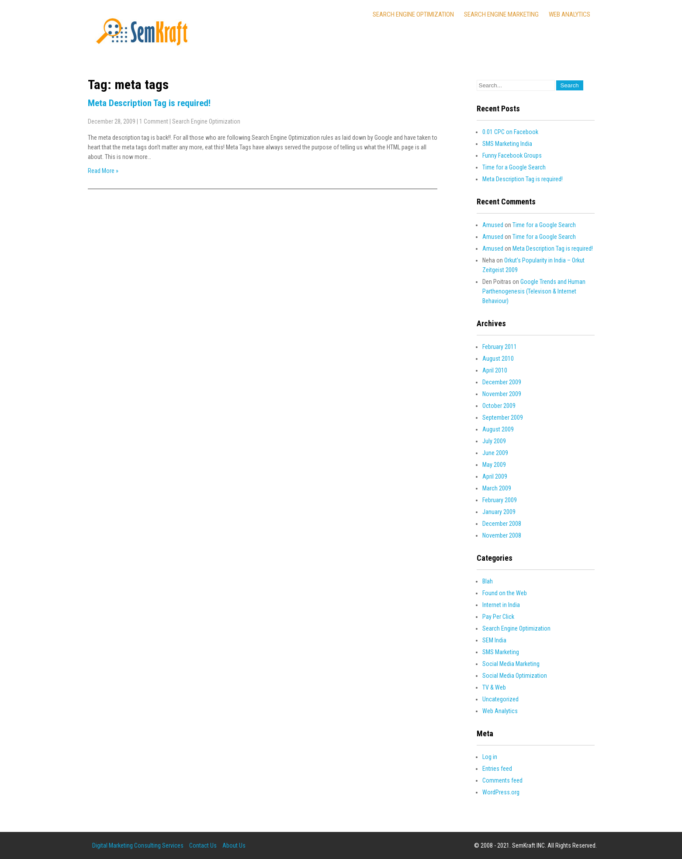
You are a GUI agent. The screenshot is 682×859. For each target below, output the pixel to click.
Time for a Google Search (514, 167)
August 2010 (498, 358)
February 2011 (499, 346)
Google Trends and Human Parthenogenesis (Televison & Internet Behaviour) (533, 291)
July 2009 (494, 441)
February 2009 (499, 500)
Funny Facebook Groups (512, 155)
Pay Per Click (498, 616)
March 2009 (496, 488)
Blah (487, 581)
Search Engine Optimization (413, 14)
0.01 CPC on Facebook (510, 131)
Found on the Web (504, 593)
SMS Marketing (500, 652)
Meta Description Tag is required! (149, 103)
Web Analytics (569, 14)
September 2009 (502, 417)
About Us (234, 845)
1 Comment (153, 121)
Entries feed (497, 768)
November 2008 (501, 535)
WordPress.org (500, 792)
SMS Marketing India (507, 143)
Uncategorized (500, 699)
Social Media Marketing (511, 663)
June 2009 (495, 452)
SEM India (494, 640)
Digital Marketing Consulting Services (137, 845)
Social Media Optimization (514, 675)
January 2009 (499, 511)
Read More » (103, 170)
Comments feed (502, 780)
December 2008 (501, 523)
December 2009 (501, 382)
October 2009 (499, 405)
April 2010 (494, 370)
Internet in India (501, 604)
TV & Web (494, 687)
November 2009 (501, 393)
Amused (492, 224)
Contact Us (203, 845)
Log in (489, 756)
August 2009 (498, 429)
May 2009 (494, 464)
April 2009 (494, 476)
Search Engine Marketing (501, 14)
